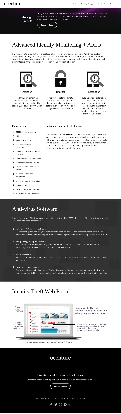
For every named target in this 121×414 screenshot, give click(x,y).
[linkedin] (70, 404)
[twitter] (55, 404)
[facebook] (51, 404)
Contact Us (61, 398)
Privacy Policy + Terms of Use (75, 398)
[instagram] (60, 404)
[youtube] (65, 404)
